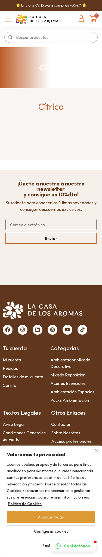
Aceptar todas (51, 517)
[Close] (96, 450)
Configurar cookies (51, 531)
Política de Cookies (25, 503)
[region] (51, 501)
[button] (73, 546)
